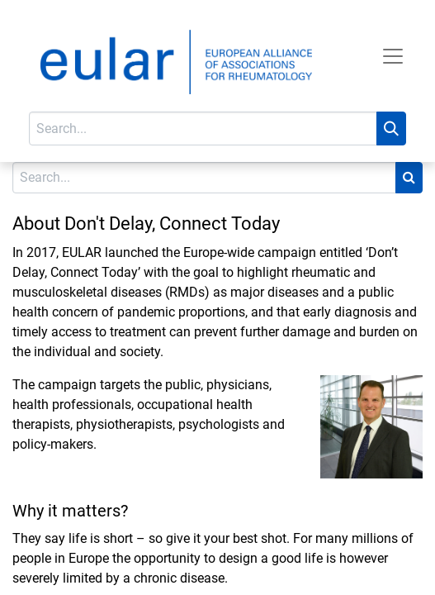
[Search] (391, 128)
